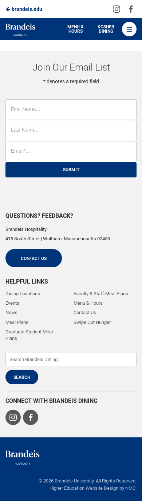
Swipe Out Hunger (92, 322)
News (11, 312)
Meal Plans (16, 322)
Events (12, 303)
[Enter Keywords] (71, 359)
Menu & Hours (75, 29)
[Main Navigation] (129, 29)
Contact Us (34, 258)
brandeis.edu (23, 9)
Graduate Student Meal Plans (29, 335)
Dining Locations (22, 293)
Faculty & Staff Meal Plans (101, 293)
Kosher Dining (106, 29)
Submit (71, 169)
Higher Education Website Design (84, 488)
